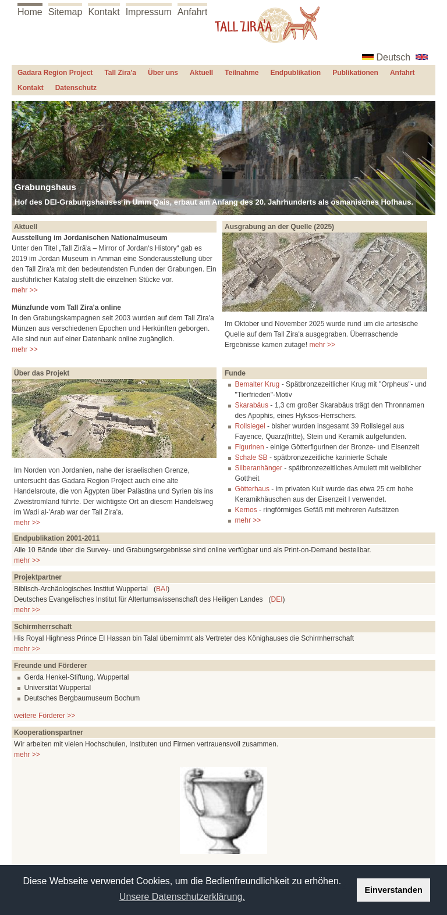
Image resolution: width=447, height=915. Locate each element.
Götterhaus (252, 489)
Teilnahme (241, 73)
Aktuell (201, 73)
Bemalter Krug (257, 384)
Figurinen (249, 447)
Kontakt (103, 12)
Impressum (149, 12)
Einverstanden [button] (394, 890)
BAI (161, 589)
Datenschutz (76, 88)
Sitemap (65, 12)
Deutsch (394, 57)
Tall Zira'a (120, 73)
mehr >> (25, 290)
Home (29, 12)
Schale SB (251, 457)
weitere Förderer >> (44, 716)
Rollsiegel (250, 426)
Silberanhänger (258, 468)
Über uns (163, 73)
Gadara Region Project (55, 73)
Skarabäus (251, 405)
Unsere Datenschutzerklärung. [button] (182, 897)
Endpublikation (296, 73)
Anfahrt (193, 12)
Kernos (246, 510)
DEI (277, 599)
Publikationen (355, 73)
